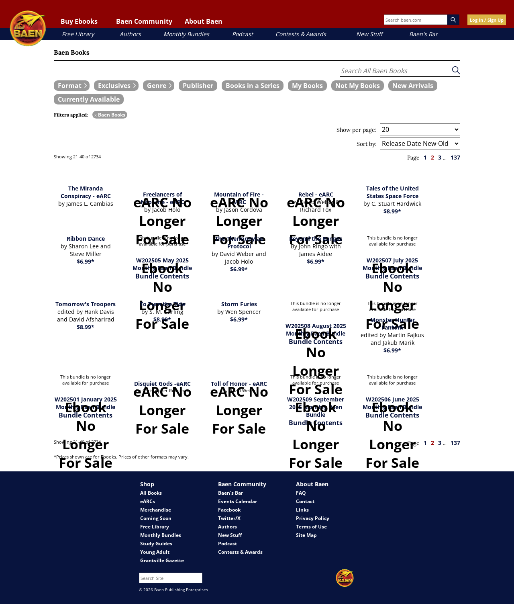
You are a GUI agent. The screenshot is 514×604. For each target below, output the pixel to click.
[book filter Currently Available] (89, 99)
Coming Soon (155, 518)
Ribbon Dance (86, 238)
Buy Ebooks (79, 21)
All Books (151, 492)
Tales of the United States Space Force (392, 192)
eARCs (147, 501)
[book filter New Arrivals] (412, 85)
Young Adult (154, 552)
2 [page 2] (432, 157)
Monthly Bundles (186, 34)
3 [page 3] (439, 157)
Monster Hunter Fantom (392, 323)
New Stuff (369, 34)
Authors (130, 34)
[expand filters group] (72, 85)
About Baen (203, 21)
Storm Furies (239, 304)
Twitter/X (229, 518)
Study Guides (156, 543)
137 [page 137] (455, 157)
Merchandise (155, 509)
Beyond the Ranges (315, 238)
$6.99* (85, 261)
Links (302, 509)
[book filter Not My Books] (357, 85)
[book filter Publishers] (198, 85)
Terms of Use (311, 526)
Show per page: (357, 129)
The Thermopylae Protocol (239, 242)
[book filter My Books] (307, 85)
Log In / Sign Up (487, 20)
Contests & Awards (300, 34)
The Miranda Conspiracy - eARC (86, 192)
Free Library (78, 34)
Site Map (306, 535)
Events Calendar (237, 501)
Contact (305, 501)
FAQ (301, 492)
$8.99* (392, 211)
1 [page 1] (425, 157)
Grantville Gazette (162, 560)
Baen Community (144, 21)
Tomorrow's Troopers (85, 304)
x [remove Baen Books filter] (95, 114)
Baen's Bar (423, 34)
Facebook (229, 509)
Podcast (242, 34)
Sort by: (367, 143)
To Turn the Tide (162, 304)
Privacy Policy (312, 518)
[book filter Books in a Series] (253, 85)
